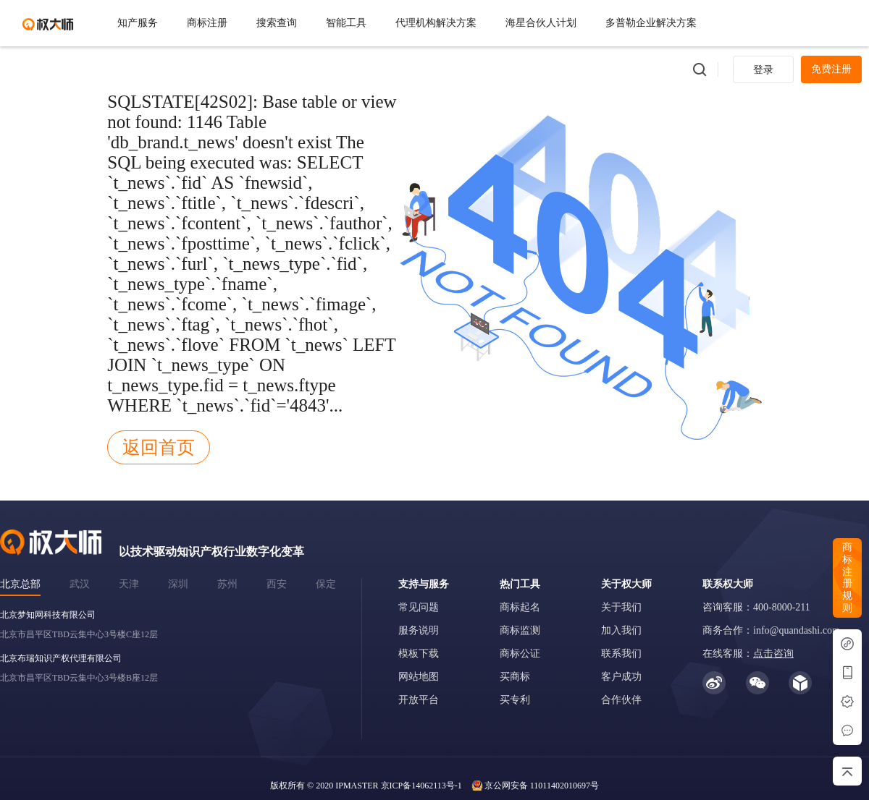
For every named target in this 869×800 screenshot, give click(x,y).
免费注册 (831, 69)
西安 (276, 584)
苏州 (227, 584)
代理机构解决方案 (436, 22)
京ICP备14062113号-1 (421, 785)
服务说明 (418, 630)
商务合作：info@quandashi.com (771, 630)
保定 (326, 584)
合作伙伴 (621, 699)
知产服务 (137, 22)
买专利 (515, 699)
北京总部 (20, 584)
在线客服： (748, 653)
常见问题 (418, 607)
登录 (763, 69)
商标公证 (520, 653)
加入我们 (621, 630)
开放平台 (418, 699)
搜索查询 (276, 22)
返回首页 (158, 447)
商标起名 (520, 607)
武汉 (80, 584)
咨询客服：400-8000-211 (756, 607)
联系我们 (621, 653)
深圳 (178, 584)
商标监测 (520, 630)
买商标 (515, 676)
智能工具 (346, 22)
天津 (129, 584)
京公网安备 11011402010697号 (541, 785)
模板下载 (418, 653)
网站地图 (418, 676)
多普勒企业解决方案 (651, 22)
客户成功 (621, 676)
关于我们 (621, 607)
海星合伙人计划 (540, 22)
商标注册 (207, 22)
